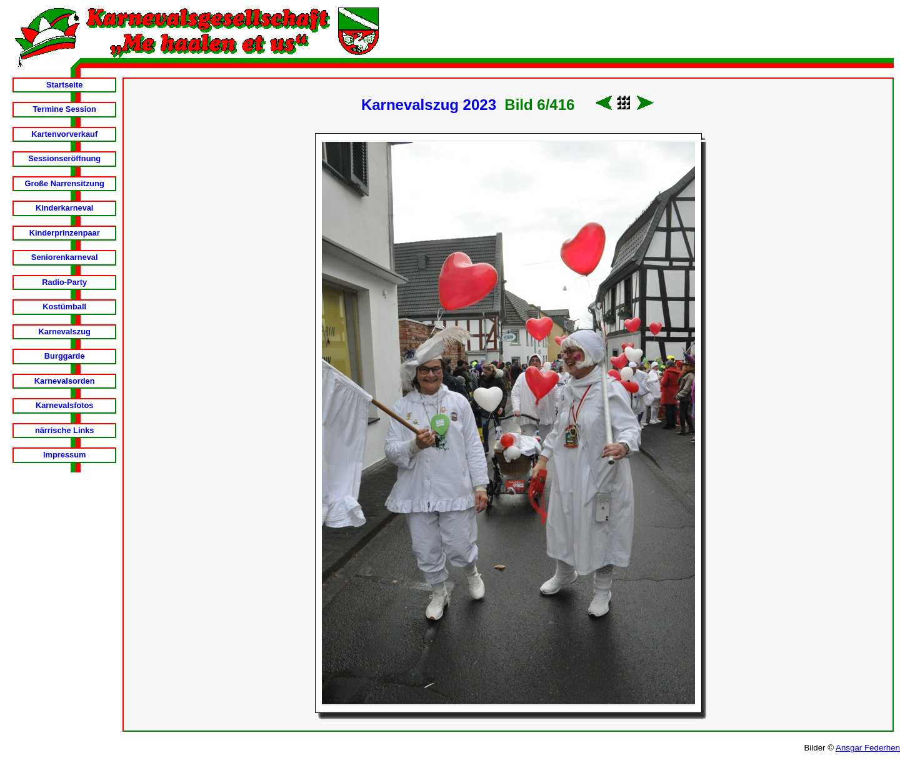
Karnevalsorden (64, 381)
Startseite (64, 84)
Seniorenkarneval (64, 257)
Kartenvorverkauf (64, 134)
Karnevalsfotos (64, 405)
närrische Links (64, 430)
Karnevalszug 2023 (428, 104)
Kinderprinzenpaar (64, 232)
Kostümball (64, 306)
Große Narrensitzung (64, 183)
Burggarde (64, 356)
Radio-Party (64, 282)
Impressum (64, 454)
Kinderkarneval (64, 207)
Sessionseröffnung (64, 158)
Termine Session (64, 109)
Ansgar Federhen (868, 747)
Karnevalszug (65, 331)
